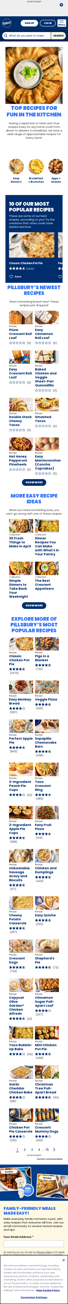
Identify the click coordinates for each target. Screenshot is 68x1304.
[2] (54, 1149)
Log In (48, 23)
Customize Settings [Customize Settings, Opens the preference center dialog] (34, 1297)
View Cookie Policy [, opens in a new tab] (48, 1290)
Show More (34, 482)
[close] (61, 5)
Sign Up (29, 23)
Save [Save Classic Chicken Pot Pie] (18, 276)
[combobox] (26, 36)
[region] (34, 1279)
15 (47, 1149)
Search (58, 35)
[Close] (64, 1260)
